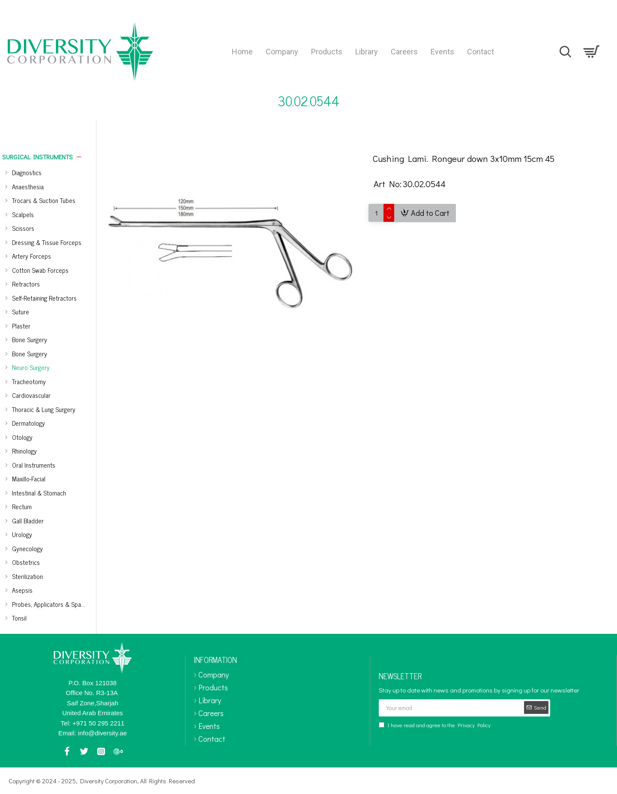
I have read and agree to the (435, 725)
